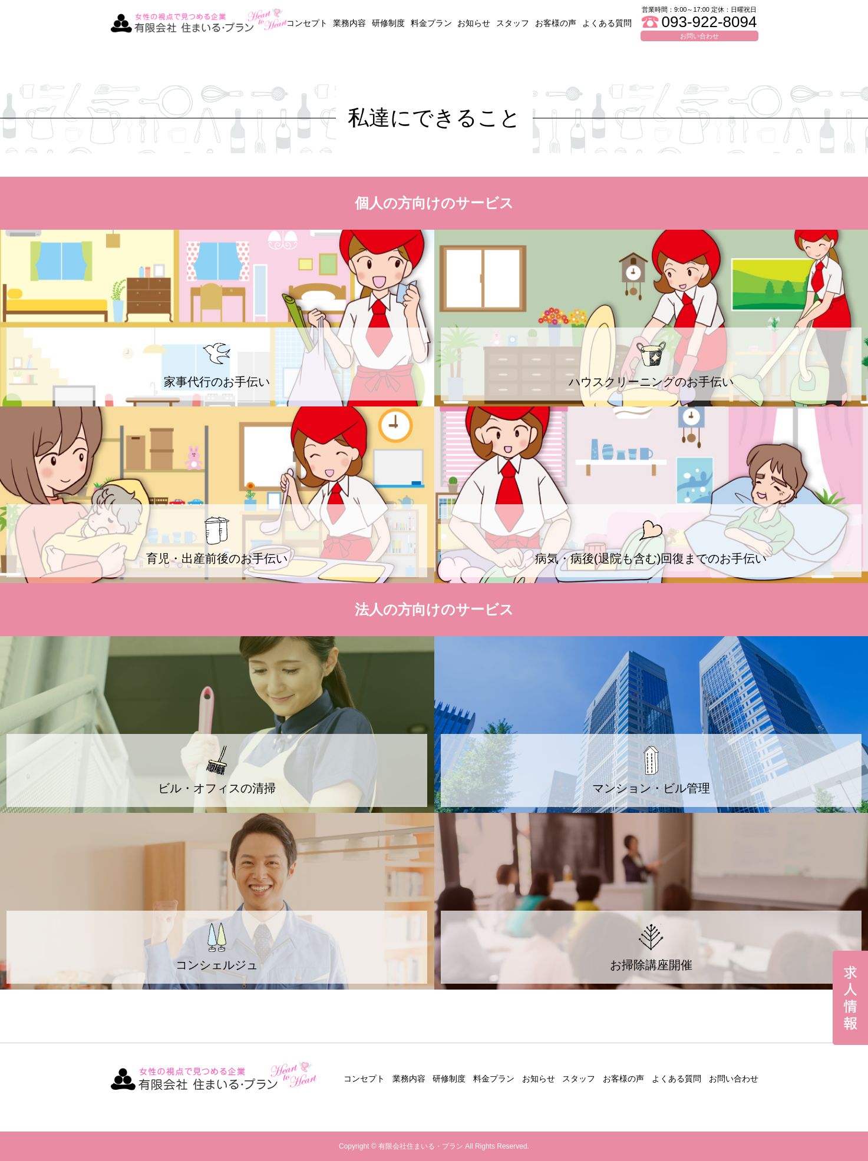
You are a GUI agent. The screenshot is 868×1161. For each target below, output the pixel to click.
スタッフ (512, 23)
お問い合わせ (733, 1078)
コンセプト (307, 23)
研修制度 (388, 23)
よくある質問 (607, 23)
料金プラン (431, 23)
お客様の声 (555, 23)
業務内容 (349, 23)
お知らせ (473, 23)
